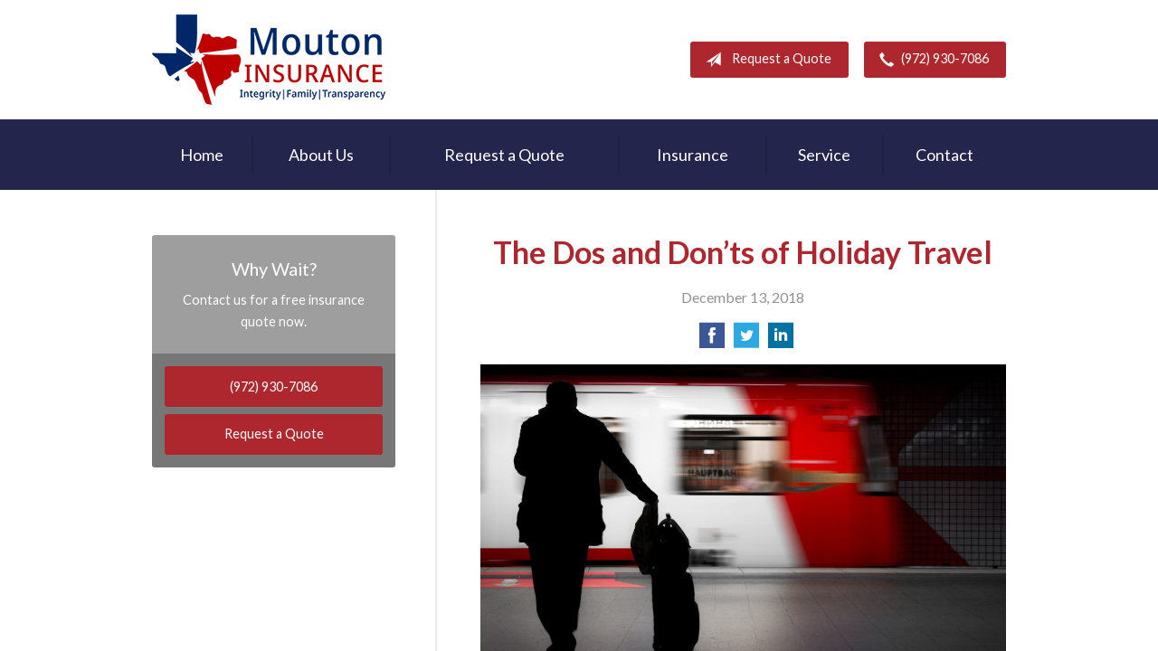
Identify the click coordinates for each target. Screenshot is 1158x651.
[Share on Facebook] (712, 340)
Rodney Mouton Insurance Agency (268, 59)
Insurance (692, 155)
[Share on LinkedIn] (780, 340)
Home (201, 155)
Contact (944, 155)
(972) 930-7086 (930, 60)
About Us (321, 155)
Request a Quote (764, 60)
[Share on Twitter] (746, 340)
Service (824, 155)
